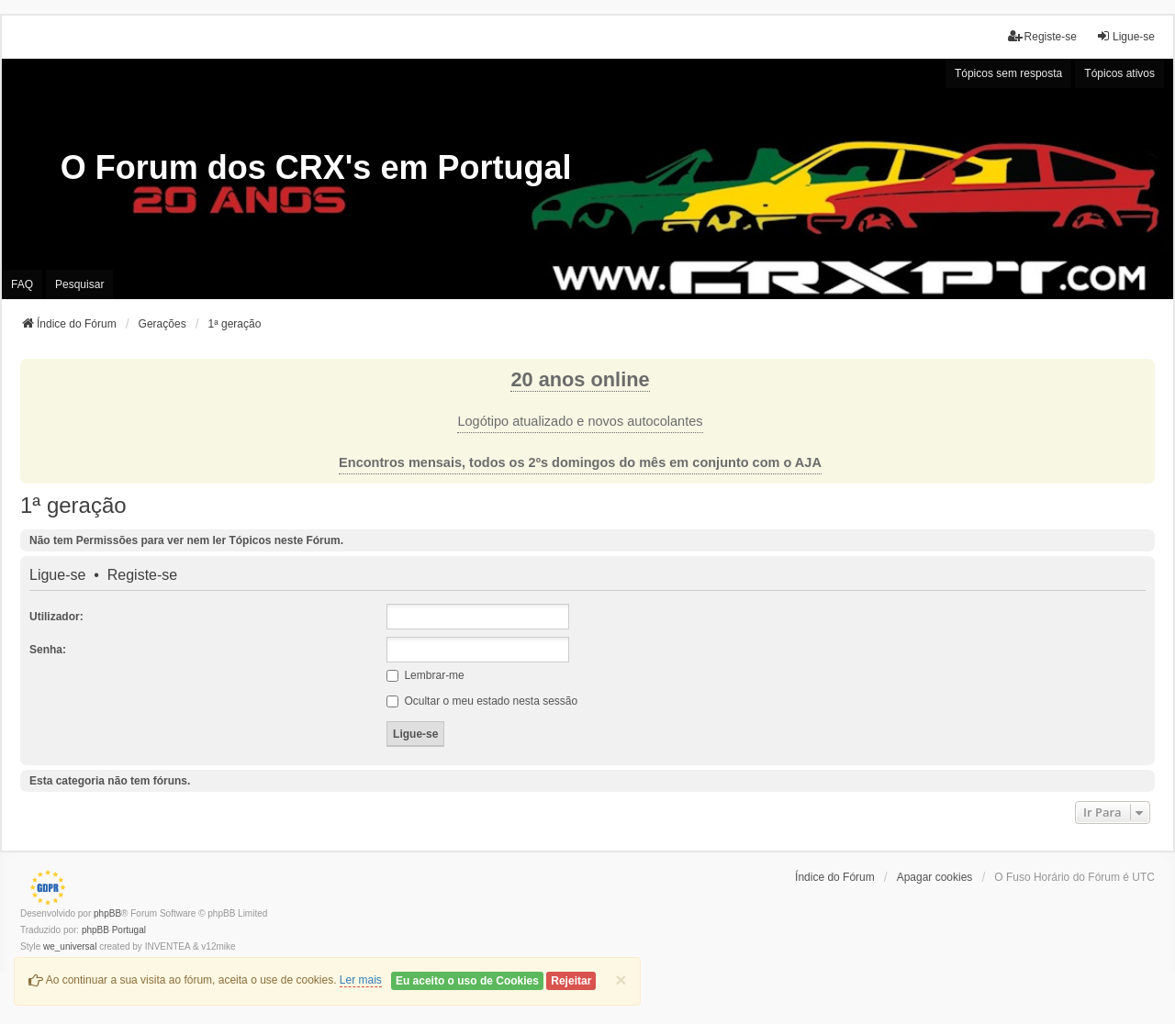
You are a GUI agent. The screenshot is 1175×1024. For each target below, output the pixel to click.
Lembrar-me (425, 675)
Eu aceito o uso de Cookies (467, 980)
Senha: (47, 649)
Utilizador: (56, 616)
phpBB (107, 913)
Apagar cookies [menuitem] (935, 877)
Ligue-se (57, 575)
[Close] (620, 979)
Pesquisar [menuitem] (79, 284)
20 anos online (579, 379)
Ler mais (361, 980)
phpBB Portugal (114, 930)
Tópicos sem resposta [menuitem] (1008, 73)
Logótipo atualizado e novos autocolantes (579, 421)
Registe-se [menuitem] (1042, 36)
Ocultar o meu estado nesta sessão (481, 701)
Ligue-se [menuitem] (1125, 36)
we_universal (69, 946)
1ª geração (73, 505)
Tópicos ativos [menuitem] (1119, 73)
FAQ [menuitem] (22, 284)
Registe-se (142, 575)
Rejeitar (571, 980)
